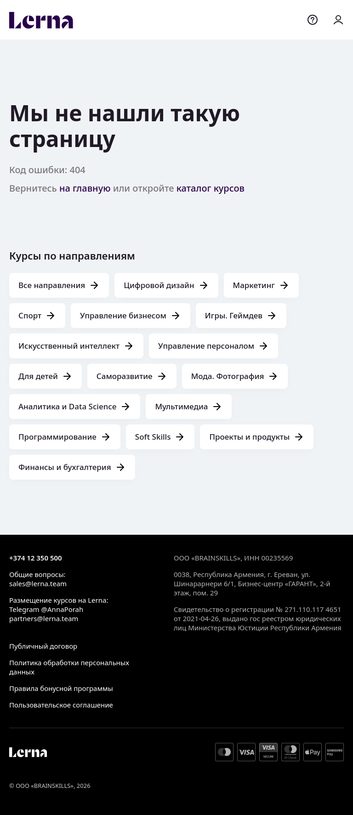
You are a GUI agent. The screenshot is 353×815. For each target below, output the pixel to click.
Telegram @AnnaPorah (46, 609)
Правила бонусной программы (61, 688)
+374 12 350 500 (35, 557)
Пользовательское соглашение (61, 704)
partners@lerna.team (43, 618)
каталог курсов (210, 188)
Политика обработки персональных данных (69, 667)
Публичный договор (43, 646)
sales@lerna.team (38, 583)
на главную (85, 188)
